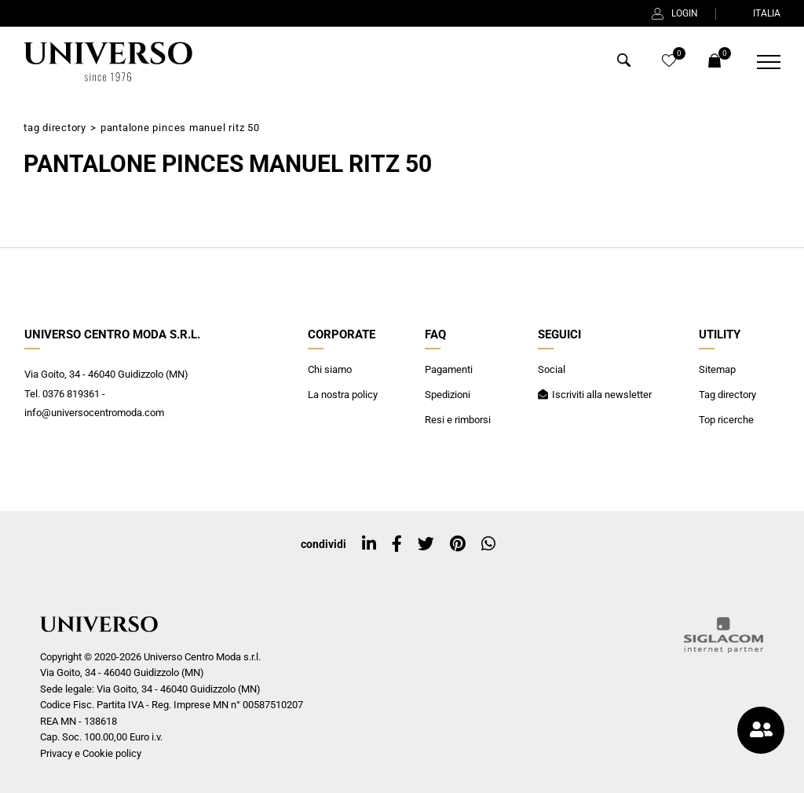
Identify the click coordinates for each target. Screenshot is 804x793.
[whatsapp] (488, 544)
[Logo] (107, 62)
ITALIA (756, 13)
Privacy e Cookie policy (90, 753)
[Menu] (758, 62)
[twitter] (426, 544)
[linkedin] (369, 544)
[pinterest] (458, 544)
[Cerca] (623, 63)
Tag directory (55, 127)
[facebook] (397, 544)
